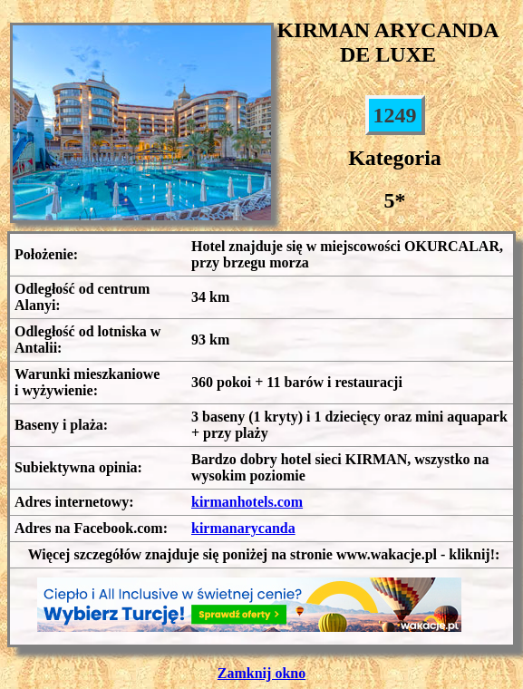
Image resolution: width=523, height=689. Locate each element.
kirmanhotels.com (247, 501)
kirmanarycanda (243, 528)
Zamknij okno (261, 673)
